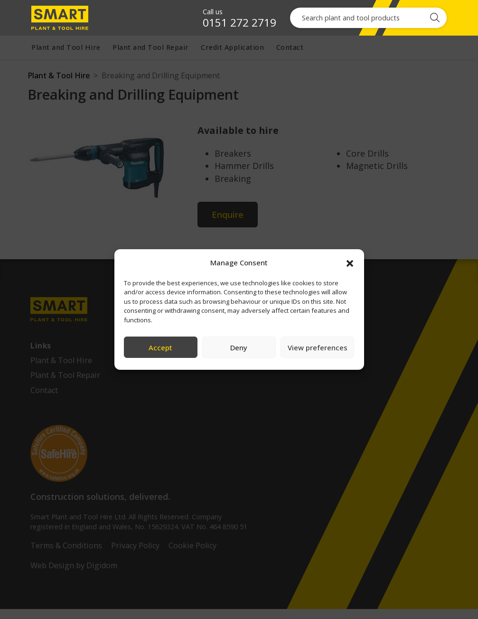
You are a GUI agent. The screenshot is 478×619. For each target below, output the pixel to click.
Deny (238, 347)
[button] (350, 262)
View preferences (317, 347)
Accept (160, 347)
